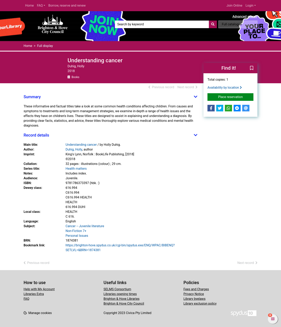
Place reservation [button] (236, 96)
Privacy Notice (193, 294)
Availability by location (224, 87)
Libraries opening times (120, 294)
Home (29, 5)
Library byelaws (194, 299)
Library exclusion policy (200, 303)
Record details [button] (36, 135)
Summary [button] (32, 96)
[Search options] (237, 24)
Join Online (234, 5)
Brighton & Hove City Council (124, 303)
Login (249, 5)
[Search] (213, 24)
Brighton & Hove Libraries (122, 299)
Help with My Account (39, 289)
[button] (251, 68)
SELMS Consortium (117, 289)
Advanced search (244, 16)
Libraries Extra (34, 294)
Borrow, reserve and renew (67, 5)
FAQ (40, 5)
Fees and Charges (196, 289)
